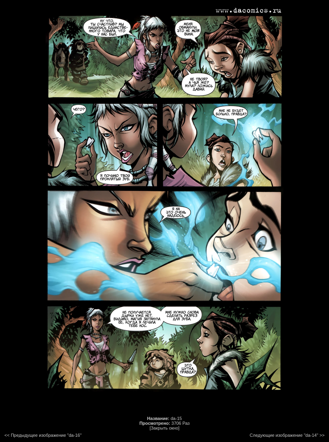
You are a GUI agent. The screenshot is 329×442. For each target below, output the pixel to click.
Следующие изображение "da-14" (284, 435)
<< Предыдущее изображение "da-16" (43, 435)
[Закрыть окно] (165, 428)
